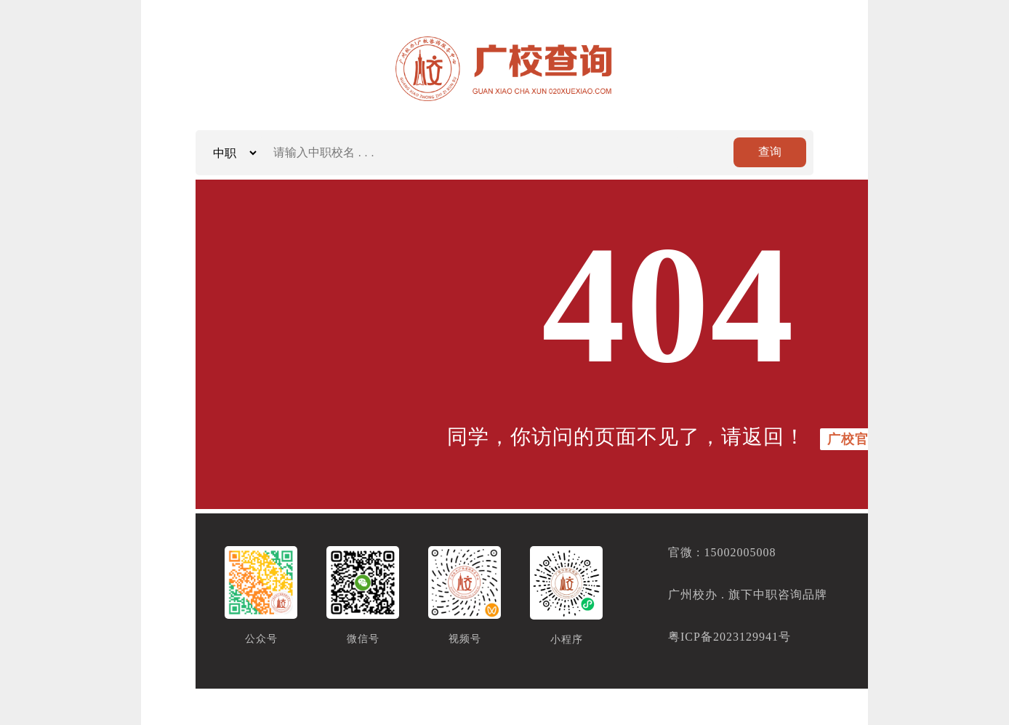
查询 (769, 151)
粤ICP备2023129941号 (729, 636)
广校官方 (855, 439)
